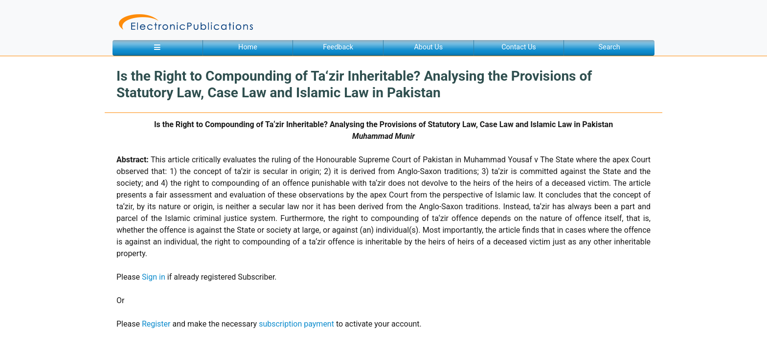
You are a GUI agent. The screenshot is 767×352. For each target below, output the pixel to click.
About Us (428, 47)
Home (247, 47)
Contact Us (518, 47)
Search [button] (609, 47)
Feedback (338, 47)
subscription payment (296, 324)
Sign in (153, 277)
